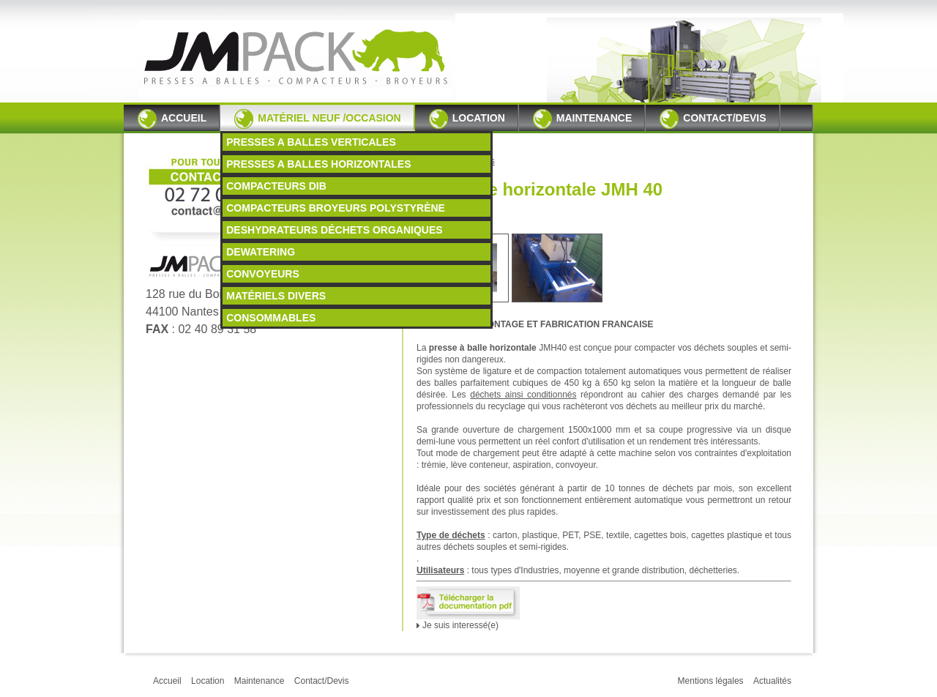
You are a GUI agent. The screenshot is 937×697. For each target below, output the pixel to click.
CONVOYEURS (262, 274)
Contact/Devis (713, 119)
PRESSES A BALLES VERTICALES (311, 142)
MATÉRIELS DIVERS (276, 296)
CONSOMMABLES (271, 318)
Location (467, 119)
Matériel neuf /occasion (317, 119)
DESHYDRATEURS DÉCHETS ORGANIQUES (334, 230)
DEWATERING (260, 252)
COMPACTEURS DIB (276, 186)
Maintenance (582, 119)
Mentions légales (711, 681)
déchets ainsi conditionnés (523, 395)
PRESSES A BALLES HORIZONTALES (318, 164)
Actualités (772, 681)
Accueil (172, 119)
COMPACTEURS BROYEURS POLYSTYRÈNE (335, 208)
